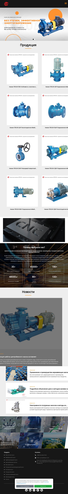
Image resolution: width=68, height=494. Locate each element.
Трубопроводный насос (11, 460)
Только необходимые (25, 486)
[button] (33, 39)
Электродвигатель (10, 477)
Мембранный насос (10, 457)
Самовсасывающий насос (12, 474)
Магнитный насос (10, 455)
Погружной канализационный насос (15, 467)
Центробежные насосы (11, 462)
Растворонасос (9, 469)
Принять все (43, 486)
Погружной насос (10, 472)
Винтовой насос (10, 464)
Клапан (7, 479)
